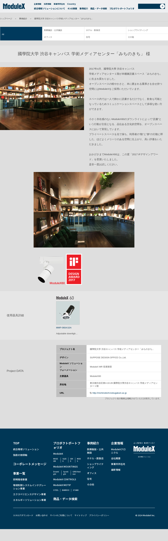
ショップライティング (138, 30)
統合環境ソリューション (26, 449)
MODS (79, 459)
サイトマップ (81, 515)
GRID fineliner (77, 472)
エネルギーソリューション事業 (29, 500)
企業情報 (37, 4)
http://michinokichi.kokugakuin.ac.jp (109, 393)
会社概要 (115, 458)
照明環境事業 (20, 479)
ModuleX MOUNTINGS (65, 466)
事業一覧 (19, 473)
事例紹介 (83, 9)
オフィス (48, 37)
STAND (76, 490)
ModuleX (58, 453)
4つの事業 (72, 9)
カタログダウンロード (23, 515)
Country (73, 5)
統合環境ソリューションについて (49, 9)
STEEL (55, 490)
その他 (131, 37)
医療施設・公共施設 (53, 30)
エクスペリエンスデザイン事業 (29, 494)
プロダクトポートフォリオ (121, 9)
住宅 (88, 37)
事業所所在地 (59, 4)
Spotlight (65, 472)
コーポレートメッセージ (29, 464)
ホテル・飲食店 (93, 30)
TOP (16, 443)
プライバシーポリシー (99, 515)
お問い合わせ (153, 7)
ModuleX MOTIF (62, 485)
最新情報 (115, 469)
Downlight (56, 472)
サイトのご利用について (61, 515)
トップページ (6, 18)
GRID (71, 459)
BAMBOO (65, 490)
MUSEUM (55, 459)
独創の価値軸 (20, 455)
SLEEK (64, 459)
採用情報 (47, 4)
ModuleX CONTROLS (64, 479)
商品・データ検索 (98, 9)
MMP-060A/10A (64, 327)
